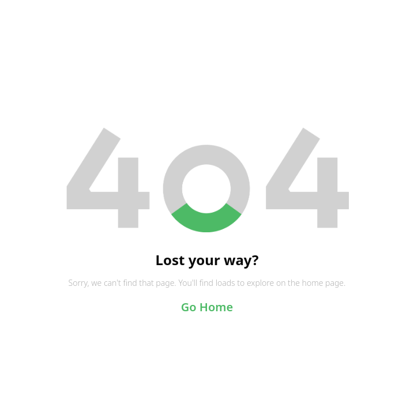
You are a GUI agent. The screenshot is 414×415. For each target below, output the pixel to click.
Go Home (207, 307)
